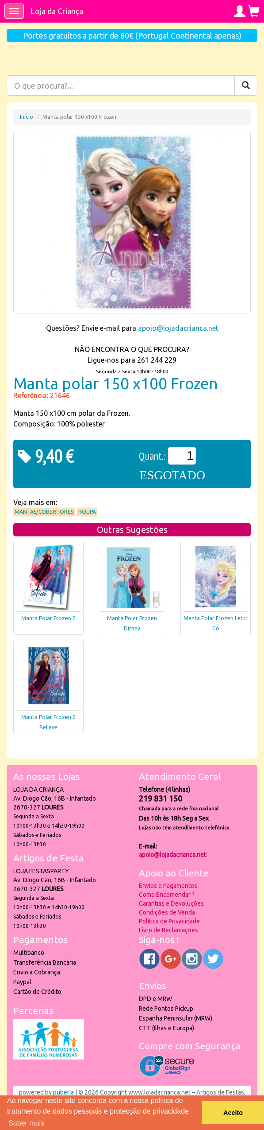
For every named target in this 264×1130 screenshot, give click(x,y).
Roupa (87, 512)
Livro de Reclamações (168, 930)
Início (26, 117)
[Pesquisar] (245, 85)
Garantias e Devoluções (171, 903)
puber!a (63, 1092)
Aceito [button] (233, 1112)
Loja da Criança (57, 11)
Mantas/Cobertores (44, 512)
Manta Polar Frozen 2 (48, 618)
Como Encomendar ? (167, 894)
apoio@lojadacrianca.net (178, 328)
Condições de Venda (167, 912)
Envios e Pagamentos (168, 885)
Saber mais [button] (26, 1123)
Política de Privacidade (169, 921)
